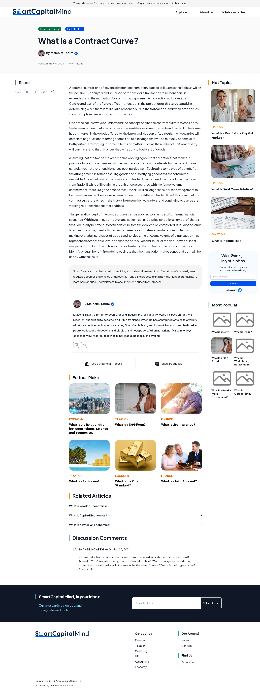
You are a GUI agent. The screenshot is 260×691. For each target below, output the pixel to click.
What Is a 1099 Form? (130, 424)
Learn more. (181, 3)
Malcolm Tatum (62, 53)
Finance (167, 419)
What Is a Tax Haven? (84, 481)
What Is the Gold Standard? (127, 483)
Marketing (141, 651)
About (185, 640)
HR (137, 656)
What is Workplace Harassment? (242, 361)
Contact (186, 645)
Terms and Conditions (62, 685)
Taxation (121, 419)
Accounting (142, 661)
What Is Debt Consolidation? (232, 189)
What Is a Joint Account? (179, 481)
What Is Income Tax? (226, 240)
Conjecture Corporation (70, 681)
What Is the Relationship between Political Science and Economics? (88, 428)
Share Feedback (168, 363)
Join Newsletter (233, 12)
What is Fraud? (243, 331)
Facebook (187, 662)
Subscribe (233, 283)
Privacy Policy (42, 685)
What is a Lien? (220, 331)
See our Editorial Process (103, 363)
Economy (76, 419)
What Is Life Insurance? (178, 424)
